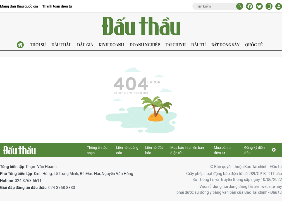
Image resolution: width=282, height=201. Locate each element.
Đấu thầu (61, 44)
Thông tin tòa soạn (97, 150)
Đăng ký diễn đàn (254, 150)
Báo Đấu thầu (141, 26)
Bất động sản (225, 44)
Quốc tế (254, 44)
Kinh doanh (111, 44)
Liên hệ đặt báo (154, 150)
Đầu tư (198, 44)
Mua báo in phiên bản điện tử (187, 150)
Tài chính (176, 44)
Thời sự (38, 44)
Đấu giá (85, 44)
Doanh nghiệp (145, 44)
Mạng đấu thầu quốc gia (19, 6)
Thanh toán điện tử (57, 6)
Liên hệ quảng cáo (127, 150)
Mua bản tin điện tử (223, 150)
